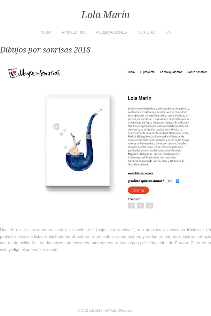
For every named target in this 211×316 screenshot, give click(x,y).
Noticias (147, 32)
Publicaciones (111, 32)
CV (168, 32)
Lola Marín (105, 14)
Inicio (45, 32)
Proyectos (73, 32)
